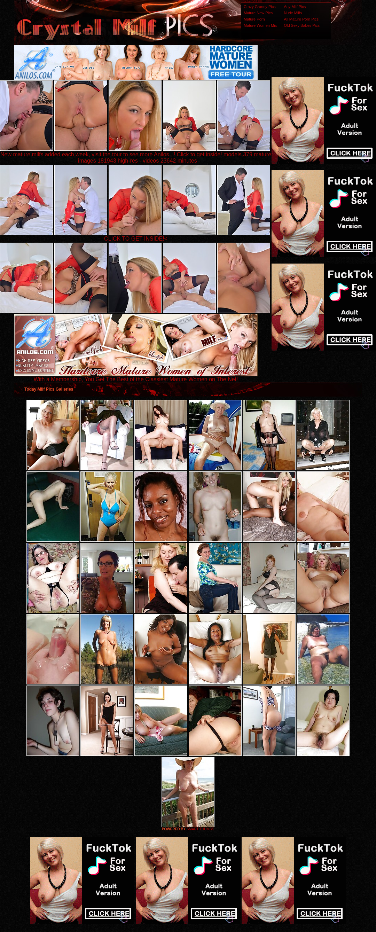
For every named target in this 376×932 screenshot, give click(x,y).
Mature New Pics (258, 13)
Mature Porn (254, 19)
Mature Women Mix (260, 25)
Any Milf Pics (295, 7)
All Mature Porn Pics (301, 19)
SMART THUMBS (200, 829)
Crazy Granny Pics (260, 7)
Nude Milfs (293, 13)
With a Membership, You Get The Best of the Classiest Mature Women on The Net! (136, 376)
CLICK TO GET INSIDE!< (135, 239)
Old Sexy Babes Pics (302, 25)
